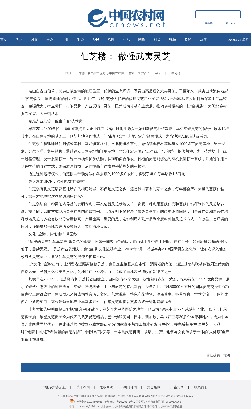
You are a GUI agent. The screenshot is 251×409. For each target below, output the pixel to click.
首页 (3, 40)
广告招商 (177, 387)
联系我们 (200, 387)
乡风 (95, 40)
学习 (18, 40)
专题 (187, 40)
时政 (34, 40)
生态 (80, 40)
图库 (141, 40)
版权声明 (106, 387)
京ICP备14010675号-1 (122, 401)
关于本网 (83, 387)
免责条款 (153, 387)
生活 (126, 40)
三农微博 (207, 23)
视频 (172, 40)
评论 (49, 40)
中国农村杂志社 (54, 387)
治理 (111, 40)
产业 (65, 40)
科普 (157, 40)
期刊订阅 (130, 387)
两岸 (203, 40)
